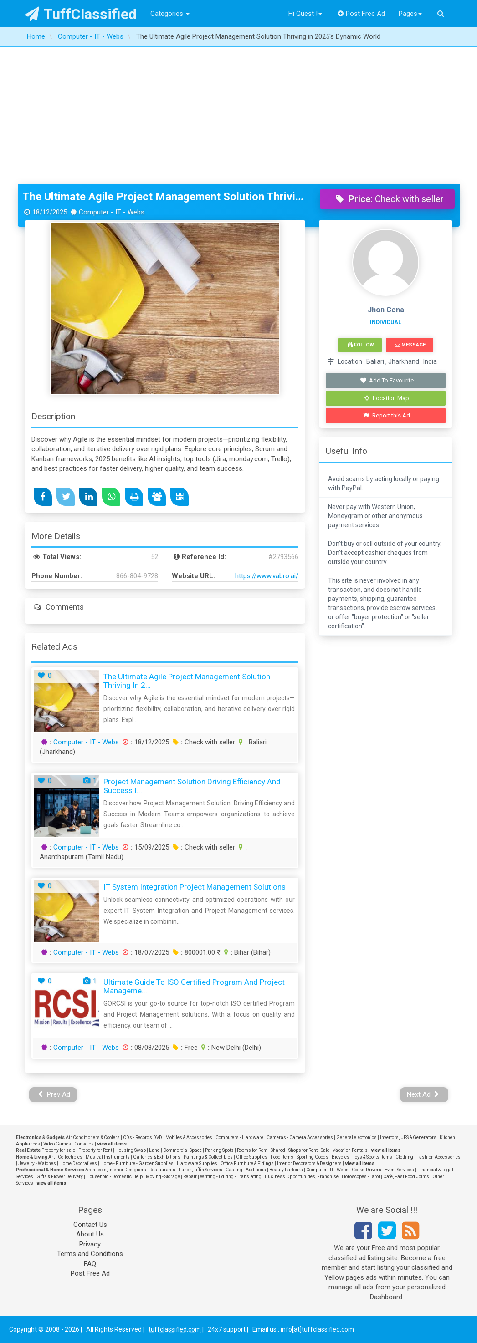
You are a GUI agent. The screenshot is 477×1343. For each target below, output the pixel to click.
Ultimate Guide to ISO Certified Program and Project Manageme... (194, 986)
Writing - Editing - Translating (231, 1176)
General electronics (356, 1137)
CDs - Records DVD (142, 1137)
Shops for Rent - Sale (308, 1150)
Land (154, 1150)
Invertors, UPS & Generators (408, 1137)
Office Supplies (251, 1157)
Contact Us (90, 1225)
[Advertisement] (238, 115)
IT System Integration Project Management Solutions (194, 886)
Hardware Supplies (197, 1163)
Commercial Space (182, 1150)
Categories (170, 14)
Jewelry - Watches (37, 1163)
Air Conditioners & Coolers (93, 1137)
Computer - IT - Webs (86, 742)
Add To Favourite (386, 380)
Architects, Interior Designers (115, 1169)
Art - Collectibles (65, 1157)
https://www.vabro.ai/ (266, 576)
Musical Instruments (108, 1157)
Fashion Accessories (438, 1157)
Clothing (404, 1157)
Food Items (282, 1157)
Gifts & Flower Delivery (59, 1176)
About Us (90, 1234)
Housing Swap (130, 1150)
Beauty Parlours (286, 1169)
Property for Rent (95, 1150)
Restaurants (162, 1169)
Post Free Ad (361, 14)
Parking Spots (219, 1150)
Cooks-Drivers (366, 1169)
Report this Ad (386, 415)
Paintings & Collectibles (208, 1157)
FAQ (90, 1264)
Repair (190, 1176)
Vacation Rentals (350, 1150)
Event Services (399, 1169)
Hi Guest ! (305, 14)
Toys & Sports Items (372, 1157)
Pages (410, 14)
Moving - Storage (163, 1176)
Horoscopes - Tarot (361, 1176)
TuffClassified (81, 14)
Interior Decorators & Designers (309, 1163)
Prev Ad (54, 1094)
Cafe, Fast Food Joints (406, 1176)
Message (410, 345)
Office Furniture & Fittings (247, 1163)
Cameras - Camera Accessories (300, 1137)
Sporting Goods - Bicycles (323, 1157)
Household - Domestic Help (114, 1176)
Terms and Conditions (90, 1254)
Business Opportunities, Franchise (302, 1176)
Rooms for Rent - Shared (261, 1150)
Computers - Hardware (239, 1137)
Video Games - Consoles (68, 1143)
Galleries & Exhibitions (156, 1157)
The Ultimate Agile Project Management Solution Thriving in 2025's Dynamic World (164, 197)
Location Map (386, 398)
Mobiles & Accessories (188, 1137)
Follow (361, 345)
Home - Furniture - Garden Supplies (137, 1163)
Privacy (90, 1244)
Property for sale (58, 1150)
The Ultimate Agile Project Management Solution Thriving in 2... (186, 681)
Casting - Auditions (246, 1169)
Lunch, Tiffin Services (200, 1169)
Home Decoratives (78, 1163)
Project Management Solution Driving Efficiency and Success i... (192, 786)
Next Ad (423, 1094)
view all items (112, 1143)
